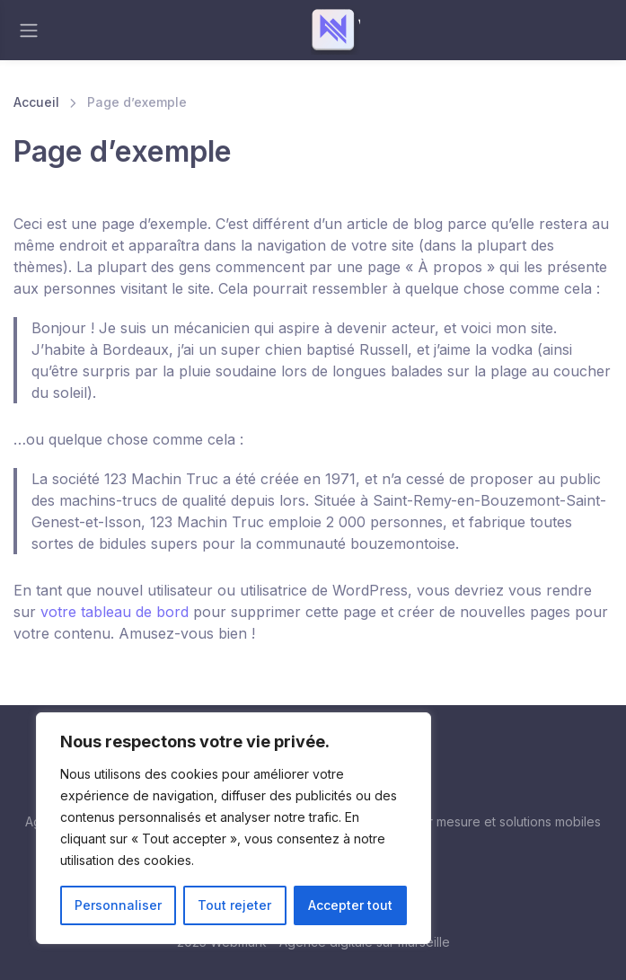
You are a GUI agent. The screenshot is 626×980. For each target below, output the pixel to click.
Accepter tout (350, 905)
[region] (233, 828)
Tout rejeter (234, 905)
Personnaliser (118, 905)
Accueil (36, 102)
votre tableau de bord (114, 612)
